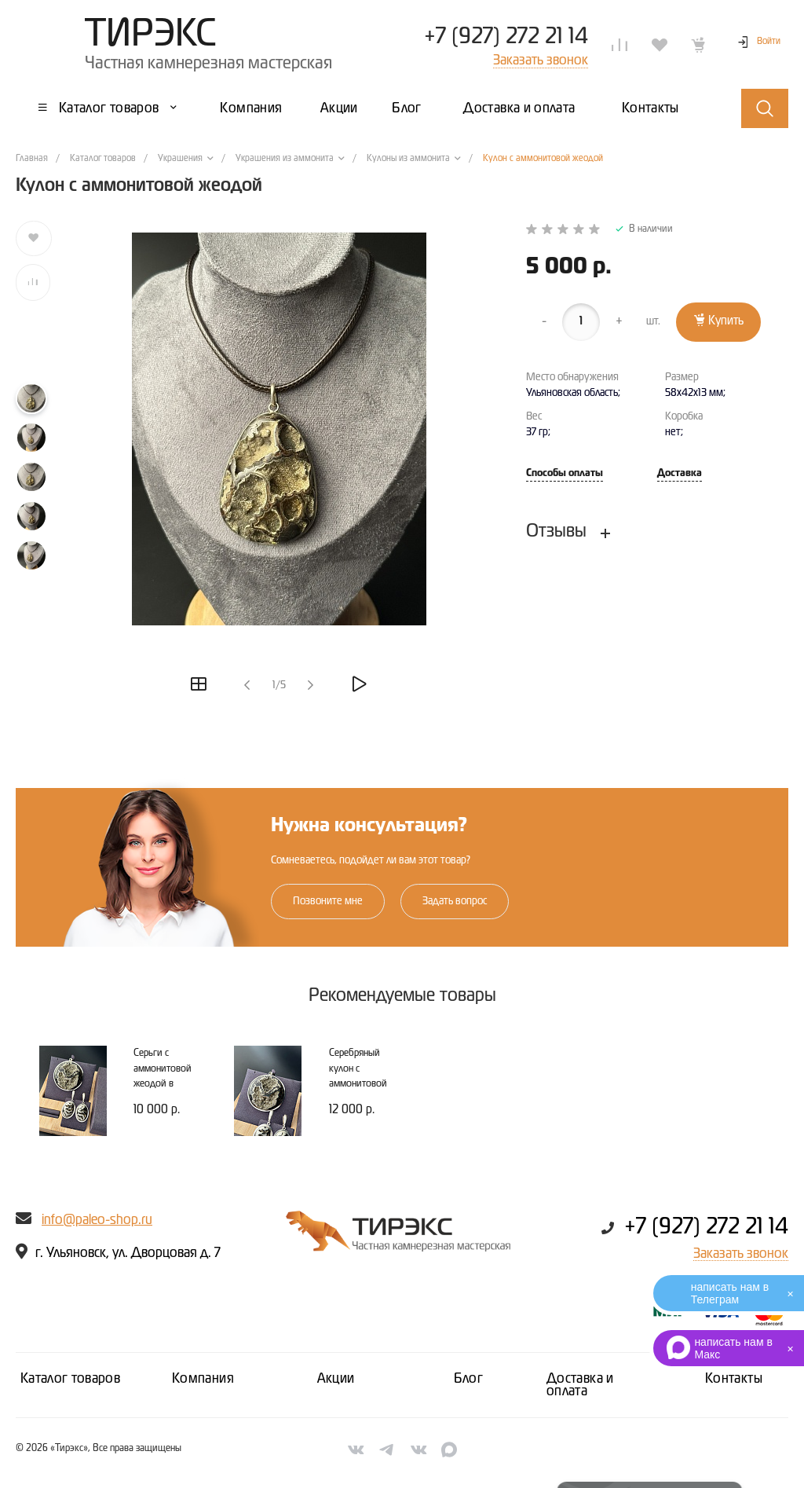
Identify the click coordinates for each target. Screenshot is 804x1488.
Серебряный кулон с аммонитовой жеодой (358, 1076)
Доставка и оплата (580, 1385)
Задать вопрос (454, 901)
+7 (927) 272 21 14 (506, 37)
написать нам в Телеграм (730, 1293)
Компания (203, 1379)
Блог (468, 1379)
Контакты (733, 1379)
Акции (336, 1379)
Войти (768, 42)
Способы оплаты (564, 473)
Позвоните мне (328, 901)
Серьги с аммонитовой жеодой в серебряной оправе (162, 1084)
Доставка (679, 473)
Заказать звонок (740, 1254)
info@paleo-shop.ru (97, 1220)
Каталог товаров (70, 1379)
